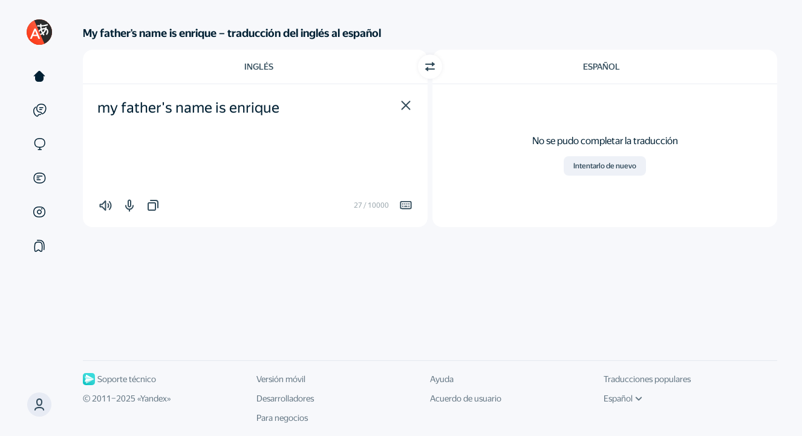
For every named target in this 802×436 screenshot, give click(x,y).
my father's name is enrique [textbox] (188, 107)
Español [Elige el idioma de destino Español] (601, 66)
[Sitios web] (39, 144)
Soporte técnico (119, 379)
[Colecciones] (39, 246)
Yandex (153, 398)
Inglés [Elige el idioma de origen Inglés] (258, 66)
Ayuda (442, 379)
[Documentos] (39, 178)
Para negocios (282, 418)
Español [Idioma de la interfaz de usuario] (623, 398)
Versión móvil (280, 379)
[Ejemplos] (39, 110)
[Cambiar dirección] (430, 66)
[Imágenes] (39, 212)
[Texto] (39, 76)
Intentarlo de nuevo (604, 166)
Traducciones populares (647, 379)
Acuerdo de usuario (465, 398)
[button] (406, 105)
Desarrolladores (285, 398)
